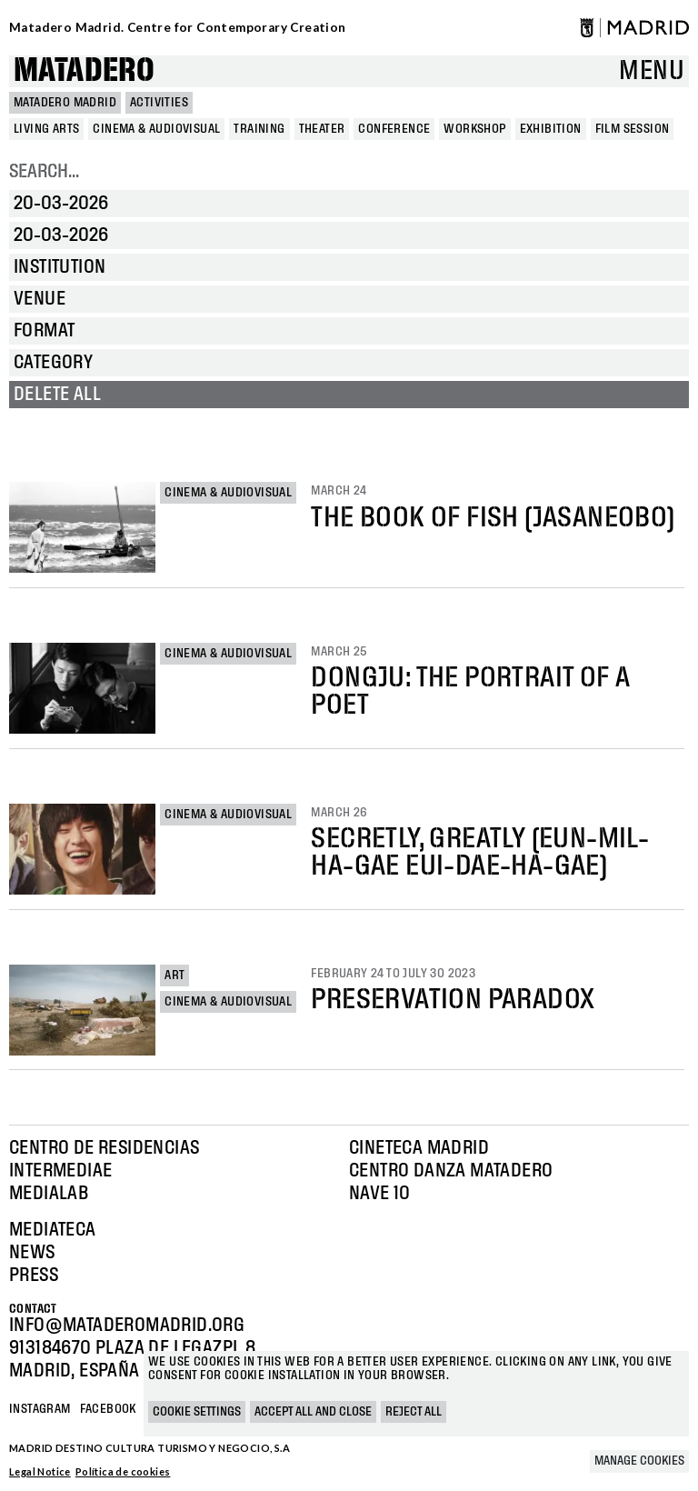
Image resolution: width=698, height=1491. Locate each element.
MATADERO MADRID (65, 102)
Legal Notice (40, 1471)
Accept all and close (313, 1412)
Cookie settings (197, 1412)
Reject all (413, 1412)
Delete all (57, 394)
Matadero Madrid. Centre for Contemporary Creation (177, 27)
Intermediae (60, 1171)
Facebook (108, 1409)
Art (174, 975)
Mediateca (52, 1230)
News (32, 1253)
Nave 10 (380, 1194)
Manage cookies (639, 1461)
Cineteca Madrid (419, 1148)
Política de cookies (123, 1471)
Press (33, 1275)
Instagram (40, 1409)
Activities (159, 102)
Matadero (84, 71)
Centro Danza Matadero (451, 1171)
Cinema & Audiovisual (228, 492)
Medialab (48, 1194)
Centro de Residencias (104, 1148)
